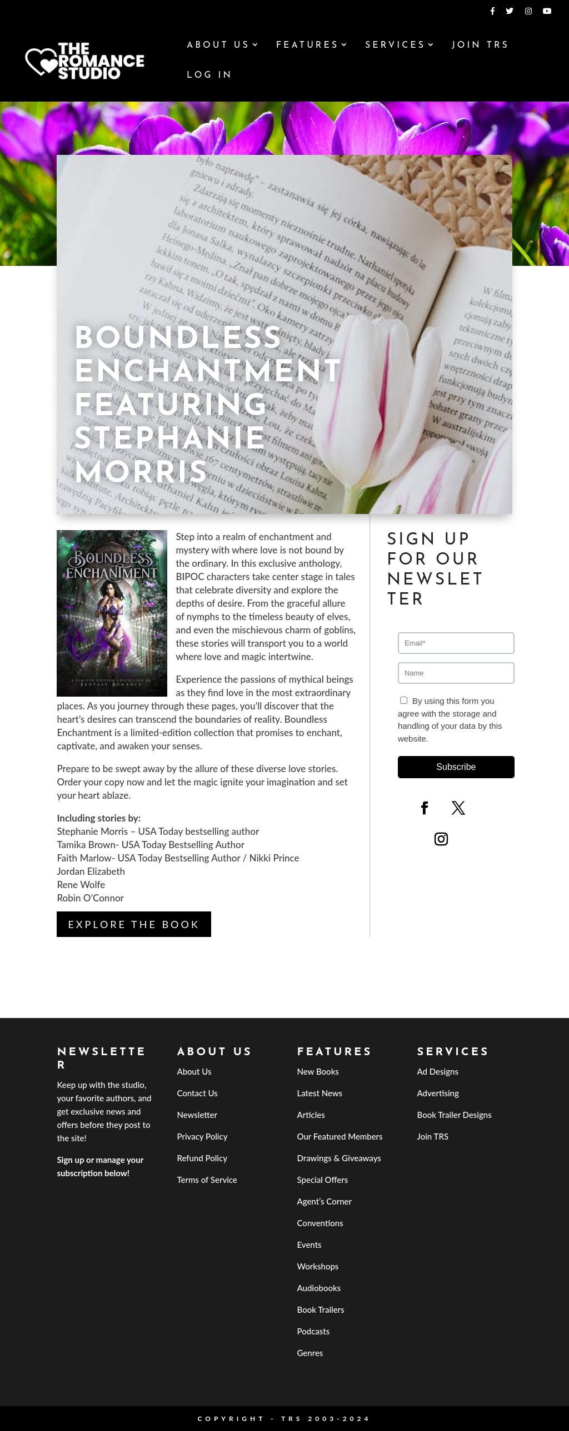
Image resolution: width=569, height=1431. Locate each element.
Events (309, 1244)
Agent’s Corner (324, 1201)
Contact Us (197, 1093)
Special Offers (322, 1180)
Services (395, 46)
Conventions (320, 1223)
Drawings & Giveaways (339, 1158)
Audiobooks (319, 1288)
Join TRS (481, 46)
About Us (218, 46)
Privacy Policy (202, 1136)
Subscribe (456, 767)
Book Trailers (321, 1309)
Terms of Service (207, 1180)
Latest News (320, 1093)
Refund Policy (202, 1158)
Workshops (318, 1266)
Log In (210, 76)
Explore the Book (133, 924)
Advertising (438, 1093)
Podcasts (313, 1331)
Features (307, 46)
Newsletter (197, 1115)
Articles (311, 1115)
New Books (318, 1071)
